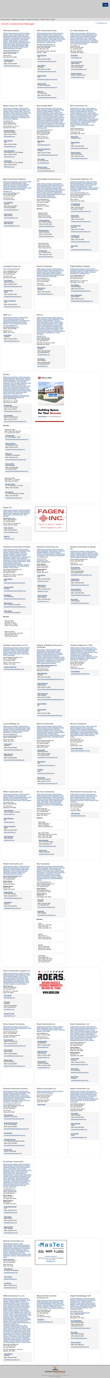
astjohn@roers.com (9, 1016)
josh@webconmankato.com (12, 1359)
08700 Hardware (26, 800)
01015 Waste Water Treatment (52, 652)
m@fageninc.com (9, 538)
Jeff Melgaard (75, 236)
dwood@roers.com (9, 998)
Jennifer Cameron (76, 73)
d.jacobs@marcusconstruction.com (47, 783)
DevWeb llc (58, 1376)
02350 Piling (6, 1249)
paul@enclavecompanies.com (12, 411)
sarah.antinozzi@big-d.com (12, 225)
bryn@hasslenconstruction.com (80, 603)
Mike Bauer (40, 141)
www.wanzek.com (8, 1259)
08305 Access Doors (9, 44)
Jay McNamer (8, 1133)
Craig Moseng (8, 1269)
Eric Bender (7, 595)
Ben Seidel (74, 1332)
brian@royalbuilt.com (43, 1057)
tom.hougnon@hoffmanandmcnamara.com (49, 715)
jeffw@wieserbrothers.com (45, 1322)
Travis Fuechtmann (10, 301)
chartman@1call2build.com (46, 226)
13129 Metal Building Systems (12, 1342)
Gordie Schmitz (8, 587)
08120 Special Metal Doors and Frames (17, 1329)
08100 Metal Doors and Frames (17, 1328)
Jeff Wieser (40, 1319)
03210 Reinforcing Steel (16, 1312)
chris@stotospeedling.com (78, 1119)
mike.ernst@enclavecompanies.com (13, 397)
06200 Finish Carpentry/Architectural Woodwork (80, 124)
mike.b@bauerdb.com (43, 145)
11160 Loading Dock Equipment (20, 1337)
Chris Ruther (41, 575)
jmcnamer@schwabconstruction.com (14, 1135)
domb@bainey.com (9, 136)
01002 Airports (23, 181)
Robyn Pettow (8, 892)
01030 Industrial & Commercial (15, 115)
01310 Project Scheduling (10, 119)
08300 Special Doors (24, 42)
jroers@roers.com (9, 1009)
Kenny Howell (8, 1050)
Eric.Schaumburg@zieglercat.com (80, 1312)
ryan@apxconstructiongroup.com (46, 46)
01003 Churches (90, 33)
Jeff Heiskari (8, 161)
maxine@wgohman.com (11, 1232)
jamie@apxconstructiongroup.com (47, 87)
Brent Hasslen (75, 567)
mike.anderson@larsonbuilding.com (14, 760)
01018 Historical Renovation (56, 38)
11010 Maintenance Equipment (18, 323)
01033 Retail (94, 41)
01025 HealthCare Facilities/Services (53, 119)
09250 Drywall (24, 47)
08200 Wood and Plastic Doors (12, 800)
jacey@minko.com (9, 840)
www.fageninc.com (9, 518)
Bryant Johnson (76, 1342)
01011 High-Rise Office (15, 111)
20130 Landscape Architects (81, 1308)
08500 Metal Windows (18, 45)
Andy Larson (8, 744)
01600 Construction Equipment (48, 874)
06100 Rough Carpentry (80, 44)
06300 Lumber (74, 1306)
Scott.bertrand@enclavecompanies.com (16, 439)
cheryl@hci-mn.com (43, 601)
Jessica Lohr (43, 850)
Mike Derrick (41, 288)
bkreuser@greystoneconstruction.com (15, 606)
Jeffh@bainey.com (9, 167)
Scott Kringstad (76, 225)
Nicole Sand (74, 1076)
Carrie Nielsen (41, 1061)
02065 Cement (26, 1248)
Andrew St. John (9, 1013)
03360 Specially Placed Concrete (12, 322)
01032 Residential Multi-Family (16, 35)
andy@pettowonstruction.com (12, 908)
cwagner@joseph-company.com (80, 673)
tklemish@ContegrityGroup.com (13, 286)
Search (52, 19)
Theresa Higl (8, 1149)
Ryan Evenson (41, 55)
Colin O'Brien (8, 611)
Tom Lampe (41, 159)
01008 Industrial (23, 317)
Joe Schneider (8, 415)
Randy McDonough (77, 748)
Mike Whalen (41, 347)
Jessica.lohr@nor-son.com (46, 854)
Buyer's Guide (44, 19)
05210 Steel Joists (8, 1318)
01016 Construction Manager (51, 36)
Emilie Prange (41, 76)
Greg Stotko (74, 1134)
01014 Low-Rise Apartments (45, 114)
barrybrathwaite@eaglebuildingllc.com (82, 301)
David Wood (7, 995)
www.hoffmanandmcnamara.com (47, 665)
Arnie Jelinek (8, 1277)
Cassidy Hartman (44, 220)
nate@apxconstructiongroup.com (46, 97)
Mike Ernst (8, 453)
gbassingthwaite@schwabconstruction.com (16, 1129)
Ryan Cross (74, 136)
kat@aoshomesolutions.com (12, 66)
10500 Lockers (12, 1336)
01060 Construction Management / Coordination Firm (16, 37)
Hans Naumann (8, 1040)
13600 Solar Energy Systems (18, 1254)
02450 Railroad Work (17, 1249)
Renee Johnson (76, 152)
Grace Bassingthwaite (10, 1123)
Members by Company (18, 19)
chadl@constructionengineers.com (81, 221)
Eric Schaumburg (76, 1321)
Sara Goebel (41, 750)
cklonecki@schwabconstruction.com (13, 1105)
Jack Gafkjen (41, 65)
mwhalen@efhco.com (43, 338)
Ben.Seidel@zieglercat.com (79, 1338)
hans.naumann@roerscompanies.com (15, 1045)
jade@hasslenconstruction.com (80, 585)
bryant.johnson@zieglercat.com (80, 1347)
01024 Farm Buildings (15, 555)
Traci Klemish (8, 280)
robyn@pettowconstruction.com (13, 898)
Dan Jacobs (41, 777)
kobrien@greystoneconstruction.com (14, 583)
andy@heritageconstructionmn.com (14, 669)
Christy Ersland (76, 589)
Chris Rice (40, 900)
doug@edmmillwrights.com (11, 327)
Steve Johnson (8, 528)
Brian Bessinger (42, 1051)
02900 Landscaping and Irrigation (46, 663)
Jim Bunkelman (42, 1041)
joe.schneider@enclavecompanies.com (15, 421)
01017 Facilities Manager (77, 1034)
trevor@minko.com (8, 802)
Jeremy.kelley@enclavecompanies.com (16, 471)
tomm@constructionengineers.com (80, 194)
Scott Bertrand (9, 435)
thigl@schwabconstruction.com (13, 1153)
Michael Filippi (8, 290)
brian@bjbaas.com (76, 57)
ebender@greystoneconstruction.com (14, 599)
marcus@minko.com (10, 832)
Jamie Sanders (8, 1115)
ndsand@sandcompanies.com (79, 1080)
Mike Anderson (8, 754)
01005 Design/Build (42, 35)
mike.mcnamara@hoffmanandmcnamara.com (50, 679)
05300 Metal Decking (9, 1319)
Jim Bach (40, 769)
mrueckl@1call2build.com (46, 236)
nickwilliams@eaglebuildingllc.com (81, 291)
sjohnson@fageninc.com (11, 532)
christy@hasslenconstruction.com (80, 595)
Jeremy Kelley (9, 464)
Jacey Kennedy (8, 836)
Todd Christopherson (43, 149)
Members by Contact (33, 19)
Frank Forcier (43, 251)
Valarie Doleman (10, 443)
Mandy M (6, 536)
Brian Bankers (75, 142)
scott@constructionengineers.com (80, 231)
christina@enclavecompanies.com (15, 449)
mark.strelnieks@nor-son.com (47, 846)
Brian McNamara (42, 683)
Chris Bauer (74, 1113)
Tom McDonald (75, 204)
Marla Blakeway (9, 818)
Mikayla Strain (8, 1060)
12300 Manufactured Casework (12, 1339)
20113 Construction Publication (79, 1307)
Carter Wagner (75, 671)
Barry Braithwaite (76, 295)
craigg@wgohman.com (9, 1190)
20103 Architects (89, 800)
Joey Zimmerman (9, 151)
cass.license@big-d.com (11, 218)
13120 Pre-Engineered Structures (19, 1340)
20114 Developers (21, 984)
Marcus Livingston (9, 826)
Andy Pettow (8, 902)
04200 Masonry (21, 561)
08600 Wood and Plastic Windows (16, 46)
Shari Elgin (74, 246)
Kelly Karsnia (41, 585)
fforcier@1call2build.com (46, 256)
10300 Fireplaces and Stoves (11, 1334)
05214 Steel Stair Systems (22, 1318)
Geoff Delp (40, 911)
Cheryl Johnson (42, 595)
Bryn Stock (74, 599)
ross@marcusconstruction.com (46, 765)
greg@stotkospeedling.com (79, 1137)
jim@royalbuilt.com (42, 1047)
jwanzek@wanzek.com (10, 1287)
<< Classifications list (101, 23)
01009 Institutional (48, 111)
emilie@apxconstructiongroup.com (47, 79)
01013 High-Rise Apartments (15, 978)
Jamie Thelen (75, 1058)
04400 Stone (12, 1187)
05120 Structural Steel (21, 799)
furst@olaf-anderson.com (78, 815)
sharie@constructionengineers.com (81, 249)
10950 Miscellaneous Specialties (12, 48)
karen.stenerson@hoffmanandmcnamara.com (50, 699)
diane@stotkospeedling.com (79, 1129)
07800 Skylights (13, 42)
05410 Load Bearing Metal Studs (18, 1321)
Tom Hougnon (41, 709)
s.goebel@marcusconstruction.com (47, 757)
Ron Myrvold (9, 492)
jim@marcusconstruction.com (45, 773)
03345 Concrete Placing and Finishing (53, 1308)
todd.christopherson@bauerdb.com (47, 155)
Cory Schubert (8, 202)
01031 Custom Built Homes (17, 35)
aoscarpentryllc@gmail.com (11, 52)
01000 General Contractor (10, 33)
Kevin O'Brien (8, 579)
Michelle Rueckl (44, 230)
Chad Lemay (75, 215)
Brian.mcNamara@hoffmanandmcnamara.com (50, 689)
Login (105, 5)
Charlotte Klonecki (9, 1139)
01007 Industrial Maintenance (21, 1245)
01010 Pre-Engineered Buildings (86, 36)
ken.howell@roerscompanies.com (13, 1056)
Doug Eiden (7, 335)
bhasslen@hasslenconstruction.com (81, 575)
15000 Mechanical (17, 514)
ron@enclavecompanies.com (13, 498)
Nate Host (40, 91)
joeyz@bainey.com (9, 156)
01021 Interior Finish (55, 39)
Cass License (8, 214)
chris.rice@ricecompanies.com (45, 883)
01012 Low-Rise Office (76, 38)
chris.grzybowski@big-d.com (11, 193)
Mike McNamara (42, 673)
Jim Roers (7, 1002)
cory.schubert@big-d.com (11, 210)
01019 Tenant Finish (42, 39)
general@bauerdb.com (43, 131)
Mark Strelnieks (43, 840)
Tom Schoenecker (76, 62)
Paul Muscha (8, 405)
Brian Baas (74, 55)
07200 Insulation (15, 1327)
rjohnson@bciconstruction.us (79, 158)
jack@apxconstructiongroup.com (46, 71)
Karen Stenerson (42, 693)
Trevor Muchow (8, 810)
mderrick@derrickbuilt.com (45, 294)
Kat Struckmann (9, 60)
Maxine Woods (8, 1227)
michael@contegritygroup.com (12, 296)
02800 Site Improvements (53, 661)
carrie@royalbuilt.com (43, 1067)
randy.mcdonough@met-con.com (80, 750)
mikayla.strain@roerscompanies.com (14, 1066)
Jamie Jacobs (41, 83)
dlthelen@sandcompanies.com (80, 1072)
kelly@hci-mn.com (42, 591)
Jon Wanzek (7, 1283)
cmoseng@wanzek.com (11, 1272)
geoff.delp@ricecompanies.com (46, 915)
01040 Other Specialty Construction (50, 122)
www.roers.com (8, 986)
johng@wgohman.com (10, 1222)
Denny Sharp (41, 1104)
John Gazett (7, 1217)
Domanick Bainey (9, 130)
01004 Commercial (57, 33)
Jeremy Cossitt (10, 484)
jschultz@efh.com (42, 366)
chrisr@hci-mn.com (42, 560)
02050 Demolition (86, 122)
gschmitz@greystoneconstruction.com (15, 591)
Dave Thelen (75, 1069)
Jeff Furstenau (75, 813)
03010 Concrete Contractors (45, 192)
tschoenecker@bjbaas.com (79, 69)
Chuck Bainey (8, 140)
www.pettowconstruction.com (12, 876)
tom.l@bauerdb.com (43, 163)
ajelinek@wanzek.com (10, 1279)
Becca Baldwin (42, 704)
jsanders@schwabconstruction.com (14, 1118)
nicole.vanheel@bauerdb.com (46, 171)
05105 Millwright (75, 734)
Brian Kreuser (8, 603)
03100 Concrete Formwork (18, 560)
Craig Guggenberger (10, 1206)
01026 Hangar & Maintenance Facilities (48, 120)
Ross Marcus (41, 761)
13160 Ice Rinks (13, 567)
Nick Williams (75, 285)
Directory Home (5, 19)
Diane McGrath (75, 1123)
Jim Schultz (41, 359)
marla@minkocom (9, 822)
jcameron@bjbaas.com (77, 77)
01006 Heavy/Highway (76, 1298)
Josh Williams (8, 1354)
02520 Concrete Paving (21, 1182)
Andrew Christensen (10, 667)
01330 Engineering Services (52, 126)
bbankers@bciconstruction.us (79, 148)
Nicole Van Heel (42, 167)
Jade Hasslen (75, 579)
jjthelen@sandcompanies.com (79, 1064)
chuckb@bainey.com (9, 122)
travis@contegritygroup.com (12, 306)
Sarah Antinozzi (9, 222)
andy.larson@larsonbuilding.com (12, 736)
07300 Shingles (14, 39)
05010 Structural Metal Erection (52, 194)
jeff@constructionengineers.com (80, 241)
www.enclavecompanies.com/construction (16, 396)
